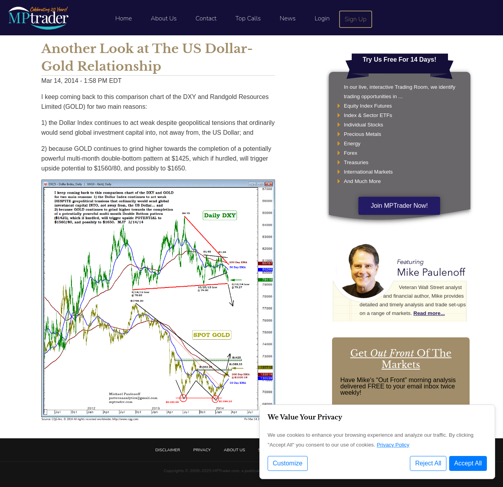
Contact (206, 18)
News (288, 18)
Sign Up (356, 19)
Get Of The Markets (401, 359)
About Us (164, 18)
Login (321, 18)
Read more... (429, 313)
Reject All (428, 463)
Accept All (468, 463)
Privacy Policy (393, 445)
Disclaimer (167, 450)
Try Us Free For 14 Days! (400, 59)
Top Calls (248, 18)
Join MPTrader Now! (399, 205)
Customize (288, 463)
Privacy (202, 450)
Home (123, 18)
